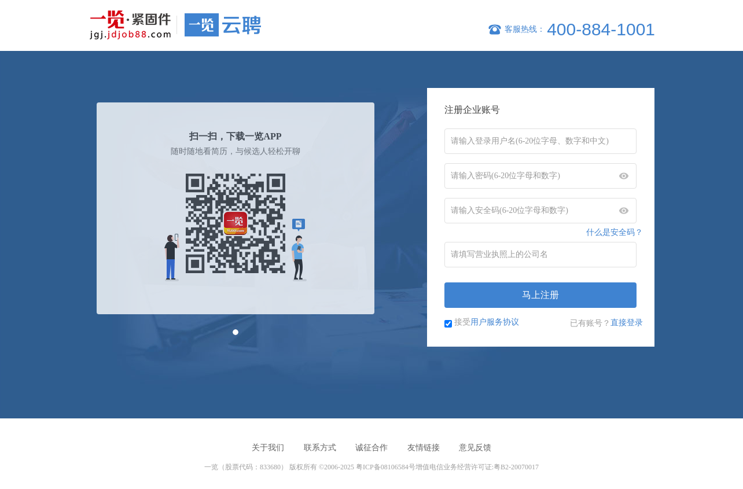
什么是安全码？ (614, 232)
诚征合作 (371, 447)
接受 (486, 321)
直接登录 (626, 322)
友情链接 (423, 447)
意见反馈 (475, 447)
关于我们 (268, 447)
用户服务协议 (494, 321)
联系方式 (320, 447)
